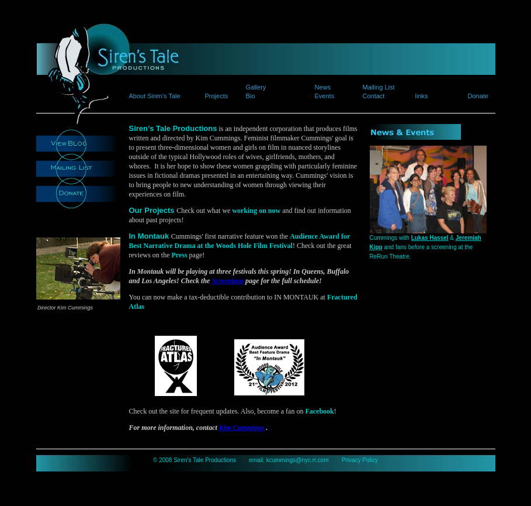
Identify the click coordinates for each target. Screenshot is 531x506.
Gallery (256, 87)
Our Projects (153, 210)
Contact (374, 95)
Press (179, 255)
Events (325, 95)
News (323, 87)
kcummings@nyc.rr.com (297, 460)
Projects (216, 95)
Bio (250, 95)
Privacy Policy (360, 460)
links (421, 95)
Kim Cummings (242, 428)
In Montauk (150, 236)
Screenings (227, 281)
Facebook (319, 411)
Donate (478, 95)
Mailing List (379, 87)
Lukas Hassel (430, 238)
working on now (256, 210)
